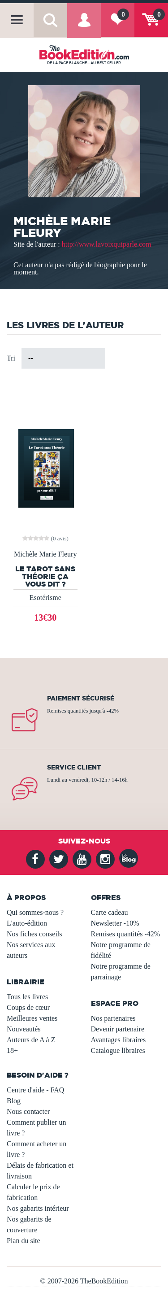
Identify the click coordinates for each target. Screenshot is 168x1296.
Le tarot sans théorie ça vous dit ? (45, 576)
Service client (74, 767)
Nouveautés (24, 1029)
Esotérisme (45, 597)
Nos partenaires (113, 1018)
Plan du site (23, 1240)
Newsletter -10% (115, 923)
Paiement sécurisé (80, 698)
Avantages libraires (118, 1040)
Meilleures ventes (32, 1018)
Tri (11, 358)
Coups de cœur (28, 1007)
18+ (12, 1050)
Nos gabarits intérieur (38, 1208)
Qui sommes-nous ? (35, 912)
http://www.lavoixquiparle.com (106, 244)
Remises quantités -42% (125, 934)
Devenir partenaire (117, 1029)
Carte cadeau (109, 912)
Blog (14, 1101)
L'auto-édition (27, 923)
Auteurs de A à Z (31, 1040)
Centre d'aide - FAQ (35, 1090)
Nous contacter (28, 1111)
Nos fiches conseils (34, 934)
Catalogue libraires (118, 1050)
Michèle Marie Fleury (45, 554)
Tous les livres (27, 996)
